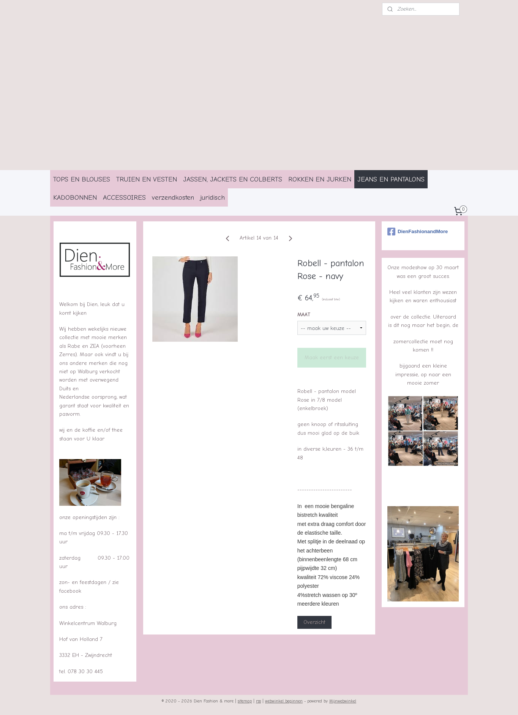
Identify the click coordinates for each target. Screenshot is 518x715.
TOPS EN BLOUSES (81, 179)
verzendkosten (173, 197)
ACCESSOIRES (124, 197)
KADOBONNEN (75, 197)
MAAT (303, 314)
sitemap (245, 701)
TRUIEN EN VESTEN (146, 179)
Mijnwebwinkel (342, 701)
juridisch (212, 197)
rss (258, 701)
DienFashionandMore (417, 231)
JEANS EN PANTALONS (391, 179)
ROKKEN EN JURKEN (319, 179)
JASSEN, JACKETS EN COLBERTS (232, 179)
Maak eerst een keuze (332, 357)
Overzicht (314, 622)
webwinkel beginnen (284, 701)
